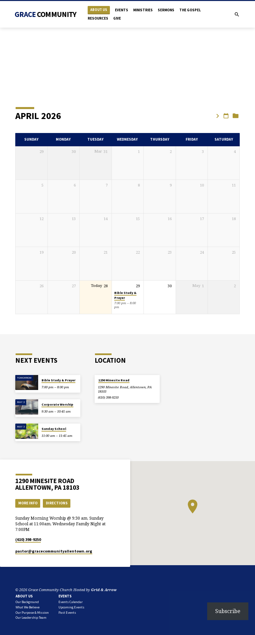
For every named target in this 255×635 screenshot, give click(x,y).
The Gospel (190, 10)
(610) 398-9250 (108, 397)
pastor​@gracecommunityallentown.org (53, 551)
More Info (28, 503)
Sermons (166, 10)
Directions (57, 503)
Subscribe (227, 611)
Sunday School (54, 429)
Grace (46, 14)
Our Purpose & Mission (32, 612)
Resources (98, 18)
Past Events (67, 612)
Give (117, 18)
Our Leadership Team (31, 617)
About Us (98, 10)
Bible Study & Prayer (58, 380)
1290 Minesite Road (113, 380)
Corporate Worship (57, 404)
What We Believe (28, 607)
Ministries (143, 10)
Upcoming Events (71, 607)
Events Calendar (70, 602)
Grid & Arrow (104, 589)
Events (121, 10)
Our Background (27, 602)
